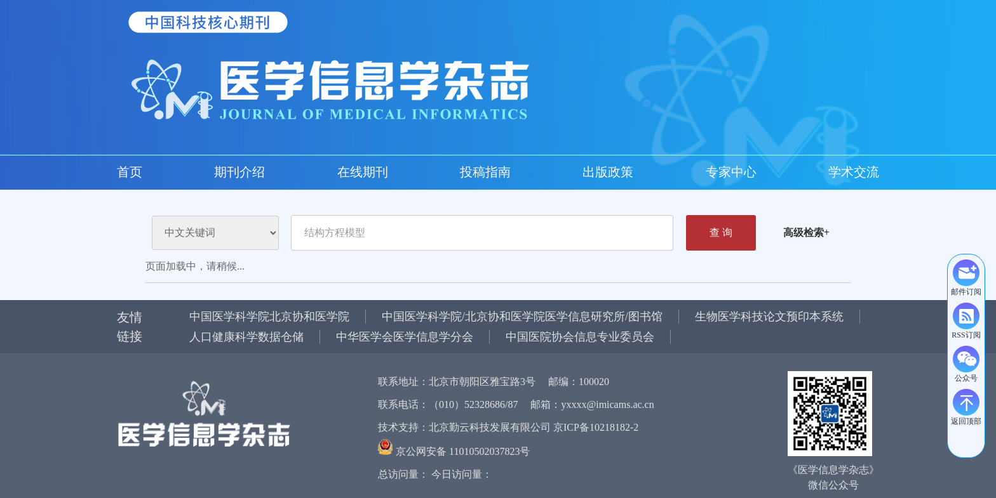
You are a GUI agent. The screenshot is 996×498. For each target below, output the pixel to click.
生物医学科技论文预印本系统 (769, 316)
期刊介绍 (167, 172)
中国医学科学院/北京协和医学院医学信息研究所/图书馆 (522, 316)
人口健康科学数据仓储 (246, 337)
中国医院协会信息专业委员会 (580, 337)
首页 (129, 172)
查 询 (721, 232)
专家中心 (371, 172)
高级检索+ (806, 232)
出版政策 (320, 172)
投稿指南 (269, 172)
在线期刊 (218, 172)
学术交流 (421, 172)
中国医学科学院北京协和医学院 (269, 316)
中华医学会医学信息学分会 (404, 337)
